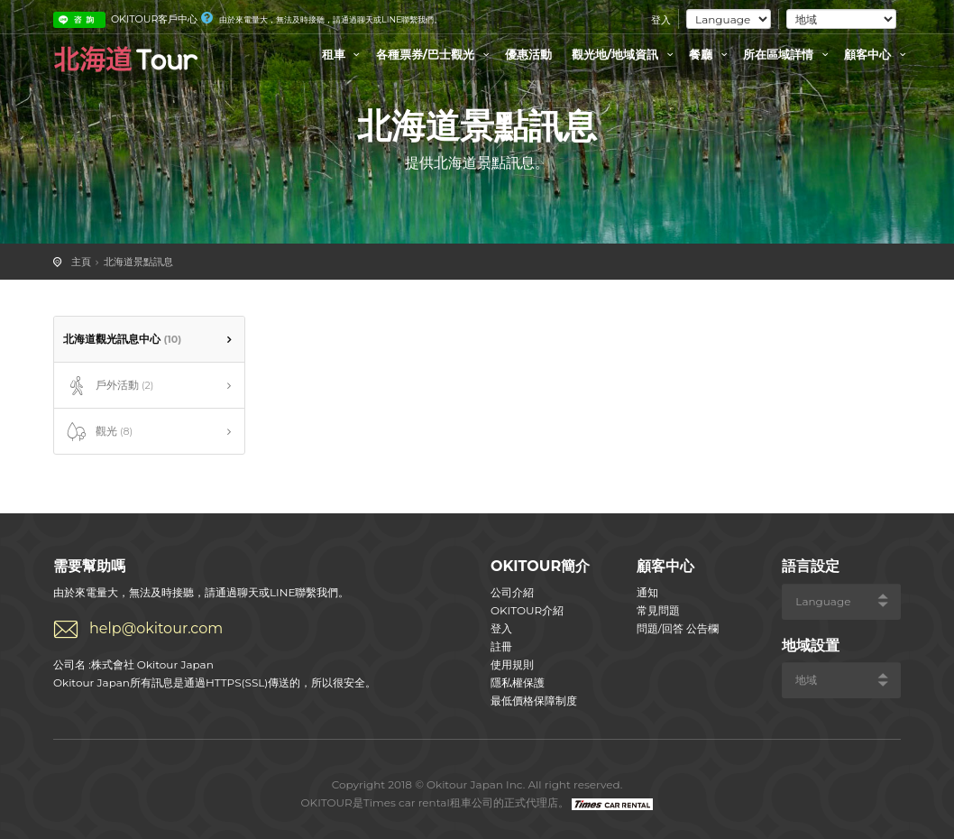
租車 (343, 54)
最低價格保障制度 (534, 700)
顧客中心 (877, 54)
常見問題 (658, 610)
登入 (661, 20)
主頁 (81, 261)
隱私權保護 (518, 682)
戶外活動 (108, 386)
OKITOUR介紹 (527, 610)
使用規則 (512, 664)
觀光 (98, 432)
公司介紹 (512, 592)
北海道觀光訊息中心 (122, 339)
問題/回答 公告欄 (678, 628)
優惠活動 (528, 54)
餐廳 (710, 54)
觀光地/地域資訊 (625, 54)
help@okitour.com (156, 628)
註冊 (501, 646)
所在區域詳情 (788, 54)
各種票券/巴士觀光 (435, 54)
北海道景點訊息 (138, 261)
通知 (647, 592)
